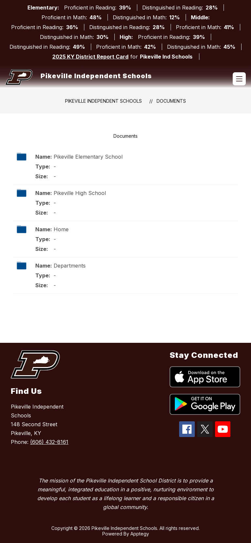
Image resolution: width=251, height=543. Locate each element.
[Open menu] (239, 78)
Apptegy (139, 533)
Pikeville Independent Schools (103, 101)
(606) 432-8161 (49, 442)
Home (61, 229)
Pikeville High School (80, 193)
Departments (70, 265)
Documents (171, 101)
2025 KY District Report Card (90, 56)
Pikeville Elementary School (88, 156)
